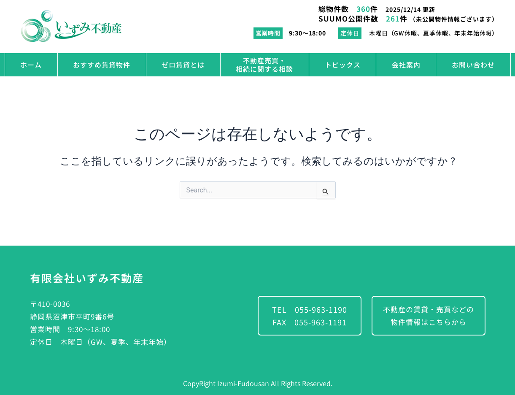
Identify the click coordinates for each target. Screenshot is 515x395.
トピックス (343, 65)
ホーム (31, 65)
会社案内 (406, 65)
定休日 (349, 33)
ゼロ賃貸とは (183, 65)
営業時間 (268, 33)
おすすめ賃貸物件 (101, 65)
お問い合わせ (473, 65)
